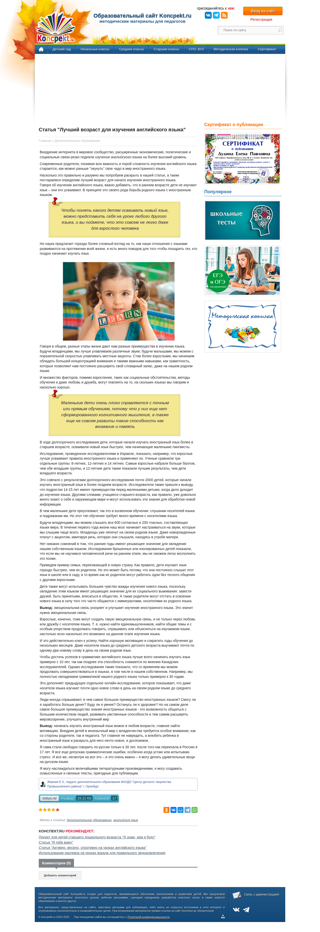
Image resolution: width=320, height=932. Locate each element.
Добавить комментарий (60, 875)
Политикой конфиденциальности (149, 917)
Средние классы (131, 49)
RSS (224, 15)
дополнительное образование (89, 820)
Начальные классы (94, 49)
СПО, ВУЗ (196, 49)
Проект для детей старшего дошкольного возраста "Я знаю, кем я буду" (97, 837)
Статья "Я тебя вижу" (56, 842)
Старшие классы (166, 49)
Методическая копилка (231, 49)
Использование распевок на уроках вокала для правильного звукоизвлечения (102, 853)
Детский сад (61, 49)
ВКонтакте (208, 15)
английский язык (125, 820)
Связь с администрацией (261, 894)
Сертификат (267, 49)
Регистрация (261, 19)
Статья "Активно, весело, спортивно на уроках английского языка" (92, 848)
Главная (41, 49)
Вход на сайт (263, 11)
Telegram (216, 15)
